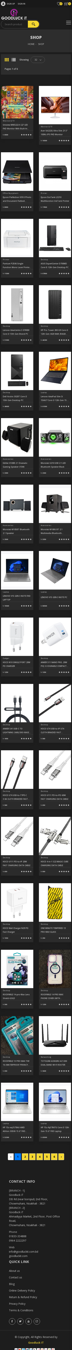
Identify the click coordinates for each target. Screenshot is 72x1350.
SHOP (41, 44)
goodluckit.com (18, 1256)
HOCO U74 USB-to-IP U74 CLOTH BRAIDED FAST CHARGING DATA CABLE (52, 730)
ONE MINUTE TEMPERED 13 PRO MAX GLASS (53, 930)
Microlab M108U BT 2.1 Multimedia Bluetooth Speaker (51, 531)
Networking (46, 1057)
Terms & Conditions (21, 1310)
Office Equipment (10, 193)
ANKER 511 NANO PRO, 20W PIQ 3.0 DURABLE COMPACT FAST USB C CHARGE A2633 (54, 664)
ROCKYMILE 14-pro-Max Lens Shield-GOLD (16, 996)
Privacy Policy (17, 1303)
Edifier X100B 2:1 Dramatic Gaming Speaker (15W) (15, 465)
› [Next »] (61, 1156)
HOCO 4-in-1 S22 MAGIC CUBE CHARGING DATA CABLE (54, 863)
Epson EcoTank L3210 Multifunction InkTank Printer (55, 199)
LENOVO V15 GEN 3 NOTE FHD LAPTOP (16, 598)
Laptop (44, 392)
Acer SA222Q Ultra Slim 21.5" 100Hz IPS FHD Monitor (54, 132)
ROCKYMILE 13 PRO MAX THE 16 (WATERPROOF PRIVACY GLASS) (16, 1063)
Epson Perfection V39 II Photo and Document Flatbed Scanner (17, 199)
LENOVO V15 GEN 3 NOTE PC (54, 597)
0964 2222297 (17, 1240)
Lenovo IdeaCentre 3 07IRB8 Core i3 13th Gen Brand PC (16, 332)
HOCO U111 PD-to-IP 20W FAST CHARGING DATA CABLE (16, 863)
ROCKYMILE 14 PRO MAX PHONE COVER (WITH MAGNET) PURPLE (52, 996)
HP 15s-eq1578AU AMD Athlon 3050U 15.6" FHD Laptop (14, 1129)
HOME (31, 44)
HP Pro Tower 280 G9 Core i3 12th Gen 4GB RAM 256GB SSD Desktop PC (54, 332)
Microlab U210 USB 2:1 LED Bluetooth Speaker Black (53, 465)
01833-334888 (17, 1236)
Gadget (6, 658)
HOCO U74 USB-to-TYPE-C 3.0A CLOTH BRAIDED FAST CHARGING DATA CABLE (15, 797)
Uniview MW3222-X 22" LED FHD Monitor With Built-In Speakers (15, 127)
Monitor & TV (8, 121)
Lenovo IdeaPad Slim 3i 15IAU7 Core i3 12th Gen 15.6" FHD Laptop (55, 398)
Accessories (8, 459)
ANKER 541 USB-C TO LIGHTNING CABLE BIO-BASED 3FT (16, 730)
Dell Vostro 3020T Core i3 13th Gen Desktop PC (15, 398)
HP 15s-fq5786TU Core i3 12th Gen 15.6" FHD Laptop (55, 1129)
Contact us (15, 1277)
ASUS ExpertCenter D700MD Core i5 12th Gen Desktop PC (54, 265)
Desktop (44, 259)
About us (14, 1271)
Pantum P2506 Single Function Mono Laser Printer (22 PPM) (16, 265)
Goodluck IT (36, 1342)
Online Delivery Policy (22, 1290)
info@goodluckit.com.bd (23, 1251)
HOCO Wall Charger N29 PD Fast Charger (15, 930)
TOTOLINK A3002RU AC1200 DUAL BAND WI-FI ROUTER (54, 1063)
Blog (12, 1284)
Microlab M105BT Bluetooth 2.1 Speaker (16, 531)
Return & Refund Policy (23, 1297)
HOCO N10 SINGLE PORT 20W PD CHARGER (16, 664)
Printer (44, 193)
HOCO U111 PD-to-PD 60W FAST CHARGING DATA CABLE (54, 797)
